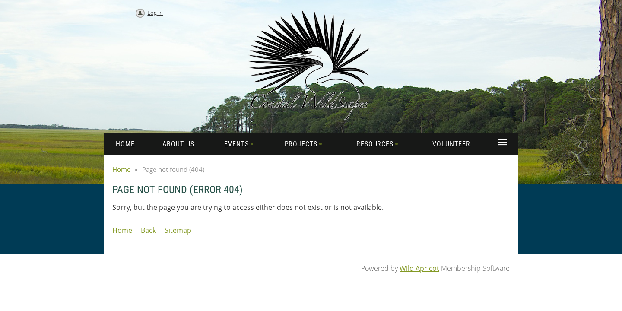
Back (148, 230)
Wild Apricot (419, 268)
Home (121, 169)
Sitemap (178, 230)
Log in (155, 12)
